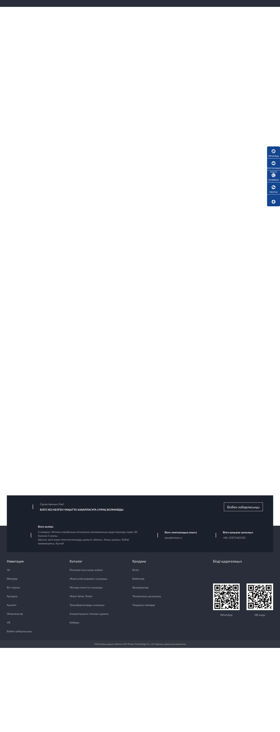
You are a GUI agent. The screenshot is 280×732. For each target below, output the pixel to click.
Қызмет (12, 605)
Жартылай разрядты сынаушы (88, 579)
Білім (135, 570)
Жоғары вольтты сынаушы (86, 588)
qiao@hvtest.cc (173, 538)
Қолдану (12, 596)
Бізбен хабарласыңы (243, 507)
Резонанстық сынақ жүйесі (86, 570)
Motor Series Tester (81, 596)
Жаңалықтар (15, 614)
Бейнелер (138, 579)
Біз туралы (13, 588)
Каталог (76, 562)
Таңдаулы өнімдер (143, 605)
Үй (8, 570)
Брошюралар (140, 588)
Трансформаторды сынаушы (87, 605)
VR (8, 623)
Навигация (15, 562)
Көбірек (74, 623)
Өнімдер (12, 579)
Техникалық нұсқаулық (146, 596)
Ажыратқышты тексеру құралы (89, 614)
